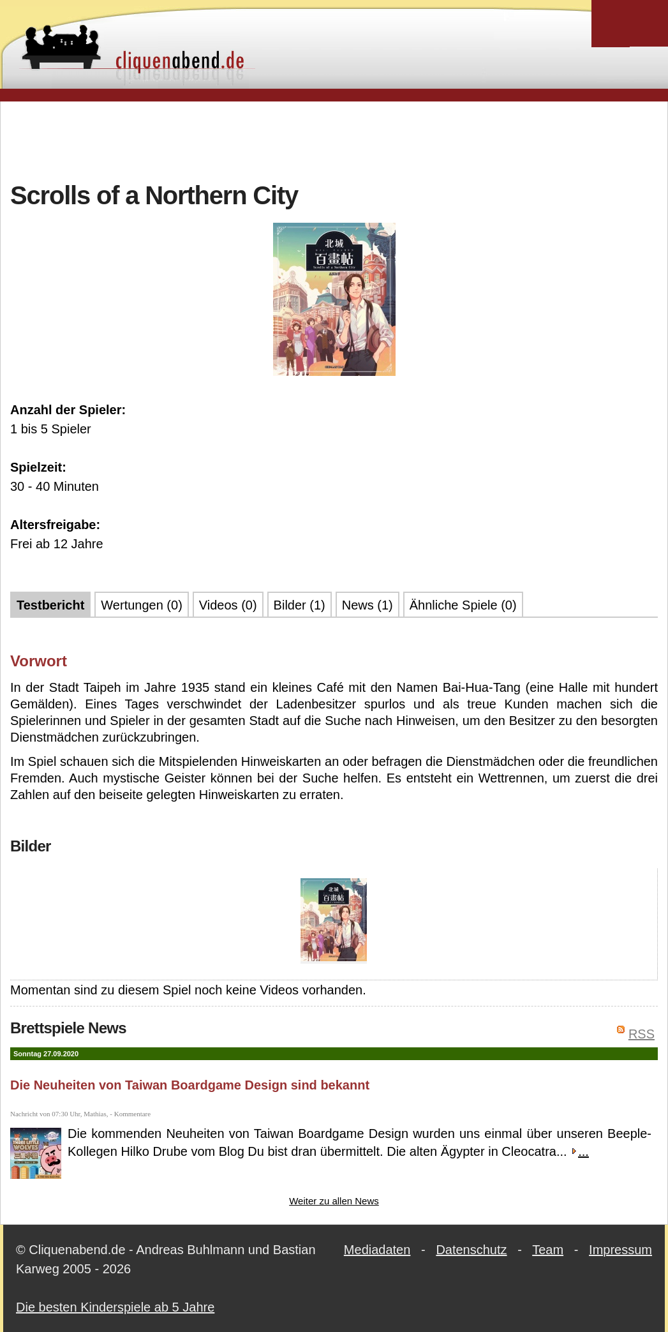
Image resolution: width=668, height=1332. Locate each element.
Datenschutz (471, 1250)
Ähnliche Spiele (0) (463, 605)
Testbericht (50, 605)
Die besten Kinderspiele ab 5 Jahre (115, 1307)
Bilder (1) (299, 605)
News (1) (367, 605)
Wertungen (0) (141, 605)
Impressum (620, 1250)
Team (547, 1250)
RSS (641, 1034)
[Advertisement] (334, 139)
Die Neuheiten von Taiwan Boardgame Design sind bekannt (189, 1085)
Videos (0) (228, 605)
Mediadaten (377, 1250)
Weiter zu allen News (334, 1200)
